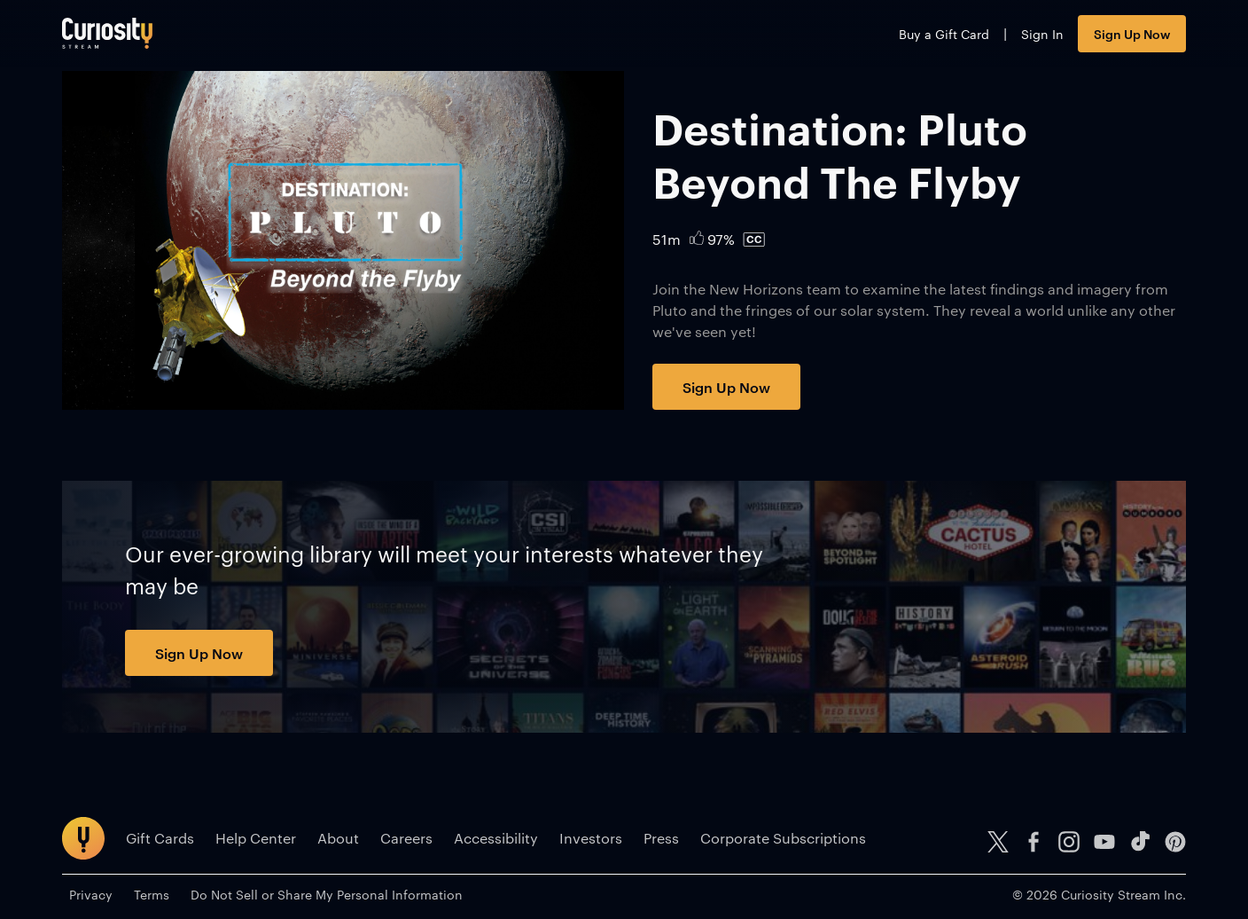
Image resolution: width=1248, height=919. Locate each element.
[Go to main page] (107, 33)
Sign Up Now (1132, 33)
